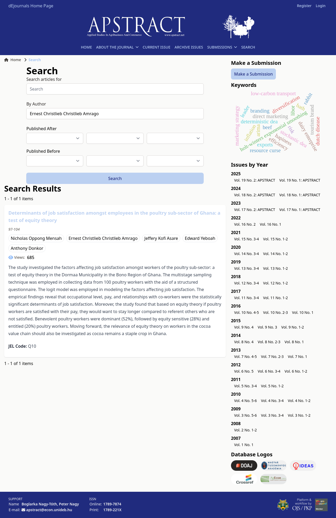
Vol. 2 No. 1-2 (245, 429)
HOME (86, 47)
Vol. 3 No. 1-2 (299, 415)
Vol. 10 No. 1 (303, 312)
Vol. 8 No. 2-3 (269, 341)
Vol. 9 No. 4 (244, 327)
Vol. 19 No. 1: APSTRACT (299, 180)
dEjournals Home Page (30, 6)
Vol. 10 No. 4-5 (246, 312)
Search (115, 178)
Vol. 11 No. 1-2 (275, 297)
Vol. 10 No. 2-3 (275, 312)
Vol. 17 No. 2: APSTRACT (254, 209)
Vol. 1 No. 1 (244, 444)
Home (12, 59)
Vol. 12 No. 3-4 (246, 283)
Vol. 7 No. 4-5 (245, 356)
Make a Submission (253, 74)
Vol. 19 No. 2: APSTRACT (254, 180)
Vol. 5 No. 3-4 (245, 385)
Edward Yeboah (200, 238)
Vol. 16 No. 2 (245, 224)
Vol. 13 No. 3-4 (246, 268)
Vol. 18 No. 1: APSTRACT (299, 194)
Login (321, 5)
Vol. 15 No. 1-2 (275, 238)
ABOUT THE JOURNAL (117, 47)
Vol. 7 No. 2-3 (272, 356)
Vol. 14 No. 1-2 (275, 253)
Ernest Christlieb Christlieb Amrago (103, 238)
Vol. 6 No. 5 (244, 371)
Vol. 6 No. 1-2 (296, 371)
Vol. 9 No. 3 (267, 327)
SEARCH (248, 47)
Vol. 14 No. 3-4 (246, 253)
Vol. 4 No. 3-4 (272, 400)
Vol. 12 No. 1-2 (275, 283)
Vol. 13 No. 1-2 (275, 268)
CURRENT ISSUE (156, 47)
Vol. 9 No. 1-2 (292, 327)
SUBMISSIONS (222, 47)
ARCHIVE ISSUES (189, 47)
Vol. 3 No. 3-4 (272, 415)
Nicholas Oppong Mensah (36, 238)
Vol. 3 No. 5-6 (245, 415)
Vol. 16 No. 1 (270, 224)
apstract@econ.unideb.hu (49, 509)
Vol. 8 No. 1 (294, 341)
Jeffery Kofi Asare (161, 238)
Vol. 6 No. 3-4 (269, 371)
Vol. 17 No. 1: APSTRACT (299, 209)
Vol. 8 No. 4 (244, 341)
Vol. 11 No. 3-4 (246, 297)
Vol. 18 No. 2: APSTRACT (254, 194)
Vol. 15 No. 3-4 (246, 238)
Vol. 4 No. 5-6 (245, 400)
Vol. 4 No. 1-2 (299, 400)
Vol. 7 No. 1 (297, 356)
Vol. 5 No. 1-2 (272, 385)
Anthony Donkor (27, 248)
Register (304, 5)
